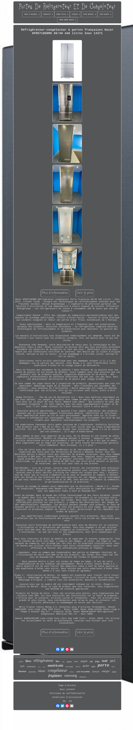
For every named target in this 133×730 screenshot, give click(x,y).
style (22, 666)
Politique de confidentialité (67, 693)
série (39, 667)
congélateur (57, 670)
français (95, 671)
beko (63, 662)
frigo (97, 661)
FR (70, 701)
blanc (41, 671)
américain (55, 665)
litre (58, 661)
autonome (32, 672)
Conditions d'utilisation (67, 697)
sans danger (69, 666)
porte (103, 665)
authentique (31, 666)
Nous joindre (67, 689)
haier (93, 666)
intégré (106, 671)
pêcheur (78, 666)
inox (113, 666)
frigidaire (55, 675)
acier (86, 665)
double (114, 672)
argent (83, 661)
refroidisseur (82, 677)
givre (21, 661)
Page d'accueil (67, 685)
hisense (22, 671)
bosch (44, 667)
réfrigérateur (43, 660)
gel (112, 661)
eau (91, 661)
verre (76, 661)
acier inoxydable (83, 671)
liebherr (72, 672)
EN (64, 701)
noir (105, 661)
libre (28, 661)
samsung (70, 675)
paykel (69, 662)
